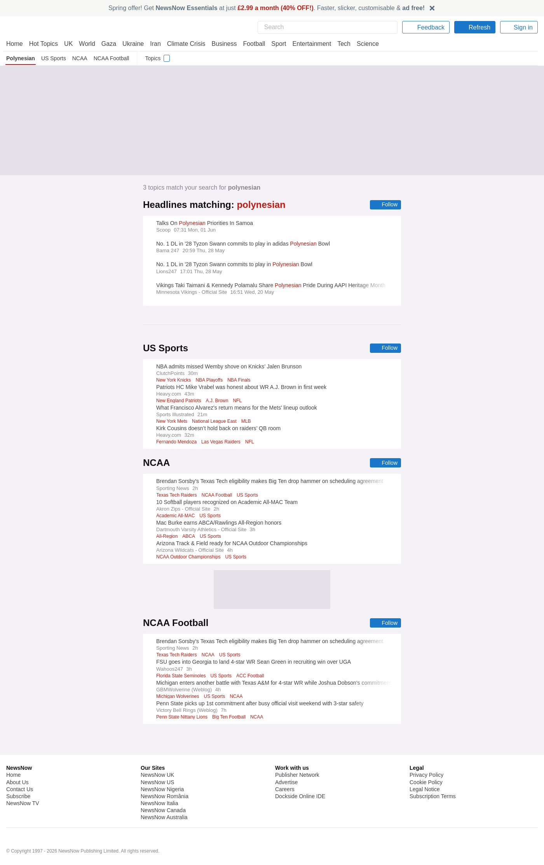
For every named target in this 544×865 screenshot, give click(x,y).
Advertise (287, 762)
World (86, 43)
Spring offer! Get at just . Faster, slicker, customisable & (267, 8)
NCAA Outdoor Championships (189, 558)
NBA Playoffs (210, 380)
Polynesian (20, 58)
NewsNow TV (22, 783)
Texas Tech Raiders (177, 496)
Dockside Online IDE (299, 776)
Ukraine (130, 43)
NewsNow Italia (159, 783)
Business (220, 43)
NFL (238, 401)
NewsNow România (164, 776)
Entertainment (307, 43)
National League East (216, 422)
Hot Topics (43, 43)
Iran (152, 43)
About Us (17, 762)
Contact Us (19, 769)
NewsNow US (157, 762)
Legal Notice (424, 769)
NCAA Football (110, 58)
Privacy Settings (429, 783)
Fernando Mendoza (177, 442)
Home (14, 43)
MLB (248, 422)
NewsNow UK (157, 755)
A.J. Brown (218, 401)
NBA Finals (240, 380)
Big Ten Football (230, 718)
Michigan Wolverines (178, 698)
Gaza (107, 43)
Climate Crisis (182, 43)
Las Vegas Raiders (222, 442)
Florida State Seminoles (181, 677)
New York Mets (172, 422)
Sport (275, 43)
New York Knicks (174, 380)
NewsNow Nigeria (162, 769)
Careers (285, 769)
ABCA (189, 537)
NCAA (79, 58)
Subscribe (18, 776)
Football (250, 43)
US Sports (53, 58)
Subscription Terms (433, 776)
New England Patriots (179, 401)
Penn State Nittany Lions (182, 718)
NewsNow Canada (163, 790)
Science (362, 43)
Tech (338, 43)
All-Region (167, 537)
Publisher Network (297, 755)
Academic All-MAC (176, 516)
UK (68, 43)
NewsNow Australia (164, 797)
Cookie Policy (426, 762)
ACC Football (250, 677)
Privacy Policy (426, 755)
